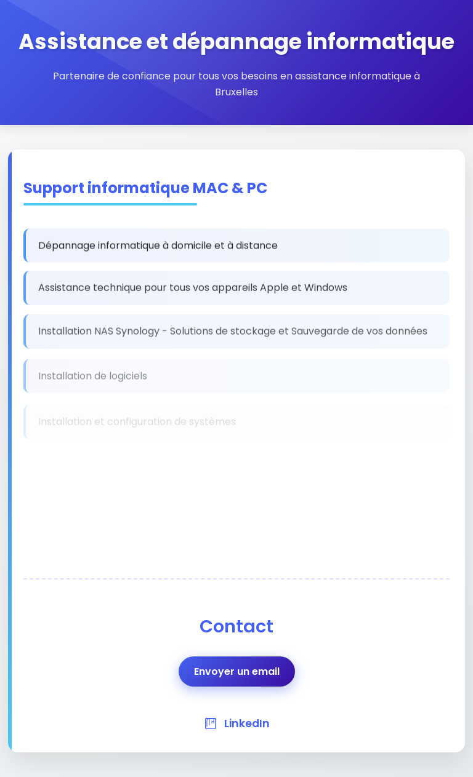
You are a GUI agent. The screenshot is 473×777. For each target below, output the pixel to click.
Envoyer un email (237, 671)
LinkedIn (247, 723)
